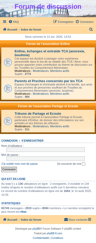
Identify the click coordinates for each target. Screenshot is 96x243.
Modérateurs (41, 70)
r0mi (23, 211)
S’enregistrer (33, 140)
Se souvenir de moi (71, 164)
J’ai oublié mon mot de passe (19, 163)
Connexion (9, 140)
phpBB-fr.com (54, 233)
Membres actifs (59, 70)
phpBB (36, 228)
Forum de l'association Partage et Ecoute (48, 106)
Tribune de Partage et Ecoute (38, 113)
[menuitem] (13, 22)
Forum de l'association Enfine (48, 44)
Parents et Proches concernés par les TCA (49, 81)
